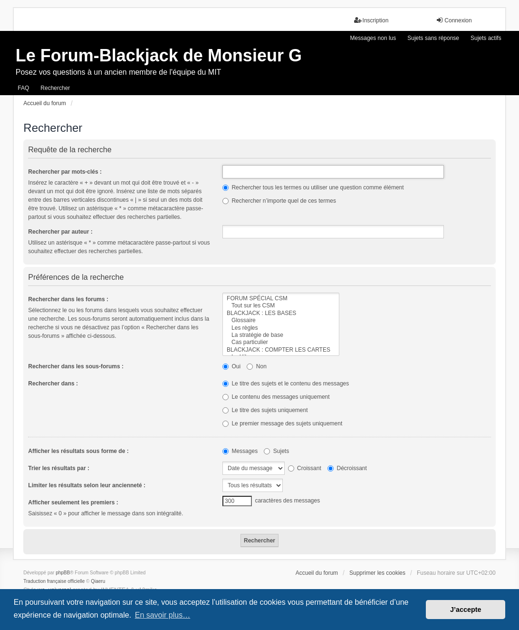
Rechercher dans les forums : (68, 299)
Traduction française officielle (54, 581)
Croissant (304, 468)
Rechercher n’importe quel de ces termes (279, 200)
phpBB (63, 572)
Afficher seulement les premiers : (73, 502)
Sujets (276, 451)
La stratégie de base (281, 335)
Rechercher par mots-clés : (65, 171)
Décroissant (347, 468)
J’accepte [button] (465, 609)
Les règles (281, 328)
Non (256, 366)
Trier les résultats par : (58, 468)
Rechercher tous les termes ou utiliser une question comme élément (313, 187)
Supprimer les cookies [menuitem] (377, 573)
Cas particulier (281, 342)
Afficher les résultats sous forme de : (78, 451)
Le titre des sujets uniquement (265, 410)
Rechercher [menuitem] (55, 88)
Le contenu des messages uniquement (275, 397)
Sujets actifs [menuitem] (486, 38)
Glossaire (281, 320)
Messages (240, 451)
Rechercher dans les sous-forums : (76, 366)
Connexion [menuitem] (453, 20)
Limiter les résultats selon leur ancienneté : (86, 485)
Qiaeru (98, 581)
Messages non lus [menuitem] (373, 38)
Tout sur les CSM (281, 305)
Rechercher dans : (53, 383)
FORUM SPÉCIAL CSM (281, 298)
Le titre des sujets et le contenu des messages (285, 383)
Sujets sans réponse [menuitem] (433, 38)
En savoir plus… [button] (163, 615)
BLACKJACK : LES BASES (281, 313)
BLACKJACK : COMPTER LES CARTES (281, 350)
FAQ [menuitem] (23, 88)
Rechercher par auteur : (60, 231)
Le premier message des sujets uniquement (282, 423)
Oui (231, 366)
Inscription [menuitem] (371, 20)
